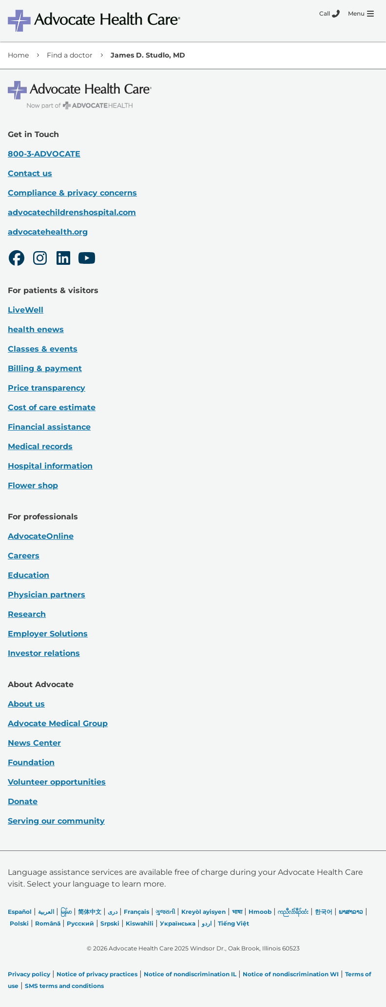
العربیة (46, 911)
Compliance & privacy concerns (72, 192)
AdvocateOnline (41, 536)
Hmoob (260, 911)
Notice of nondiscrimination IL (190, 974)
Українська (177, 923)
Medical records (40, 446)
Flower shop (33, 485)
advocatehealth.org (48, 232)
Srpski (109, 923)
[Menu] (361, 13)
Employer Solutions (48, 633)
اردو (207, 923)
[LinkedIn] (63, 259)
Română (47, 923)
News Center (34, 743)
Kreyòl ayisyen (203, 911)
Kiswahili (140, 923)
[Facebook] (16, 259)
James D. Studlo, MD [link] (148, 55)
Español (20, 911)
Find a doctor (70, 55)
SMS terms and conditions (64, 985)
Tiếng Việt (233, 923)
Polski (19, 923)
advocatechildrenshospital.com (72, 212)
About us (26, 704)
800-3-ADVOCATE (44, 153)
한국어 (323, 911)
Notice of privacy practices (97, 974)
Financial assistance (49, 427)
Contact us (30, 173)
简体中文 (89, 911)
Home (18, 55)
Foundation (31, 762)
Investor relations (44, 653)
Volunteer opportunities (57, 782)
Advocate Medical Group (58, 723)
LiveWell (25, 310)
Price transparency (46, 388)
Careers (23, 555)
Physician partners (46, 594)
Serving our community (56, 821)
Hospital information (50, 466)
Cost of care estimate (52, 407)
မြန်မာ (66, 911)
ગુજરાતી (165, 911)
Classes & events (42, 349)
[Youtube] (87, 259)
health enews (36, 329)
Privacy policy (29, 974)
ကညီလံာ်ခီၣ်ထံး (293, 911)
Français (136, 911)
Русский (80, 923)
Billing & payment (45, 368)
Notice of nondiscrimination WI (291, 974)
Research (27, 614)
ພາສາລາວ (351, 911)
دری (112, 911)
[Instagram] (40, 259)
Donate (23, 801)
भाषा (237, 911)
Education (28, 575)
